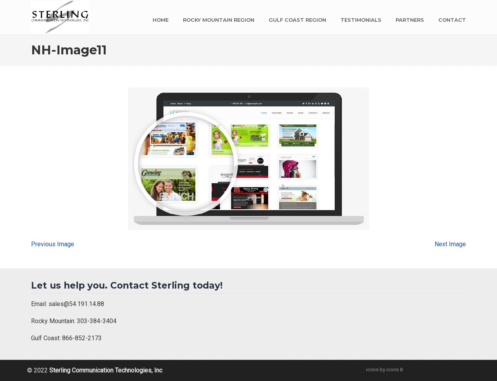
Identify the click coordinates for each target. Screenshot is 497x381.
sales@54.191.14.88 (76, 304)
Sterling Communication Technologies (60, 17)
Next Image (450, 244)
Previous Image (52, 244)
